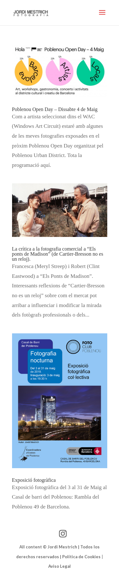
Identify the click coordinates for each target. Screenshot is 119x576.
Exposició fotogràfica (34, 480)
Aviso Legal (59, 566)
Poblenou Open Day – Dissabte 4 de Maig (55, 109)
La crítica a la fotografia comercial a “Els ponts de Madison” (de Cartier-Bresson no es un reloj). (57, 254)
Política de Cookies (81, 556)
